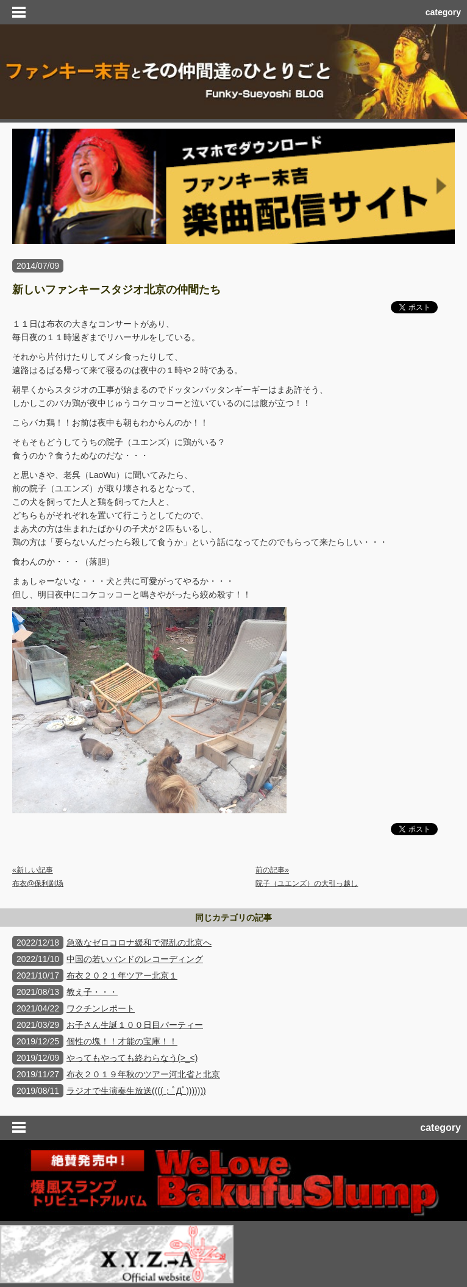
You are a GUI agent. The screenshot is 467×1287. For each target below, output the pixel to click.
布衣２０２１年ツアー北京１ (121, 975)
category (443, 12)
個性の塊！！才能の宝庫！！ (121, 1041)
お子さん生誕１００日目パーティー (134, 1025)
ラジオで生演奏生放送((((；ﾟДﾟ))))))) (136, 1091)
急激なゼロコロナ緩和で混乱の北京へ (139, 942)
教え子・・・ (92, 992)
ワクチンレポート (100, 1008)
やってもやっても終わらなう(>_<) (132, 1058)
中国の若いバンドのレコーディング (134, 959)
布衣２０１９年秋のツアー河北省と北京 (143, 1074)
